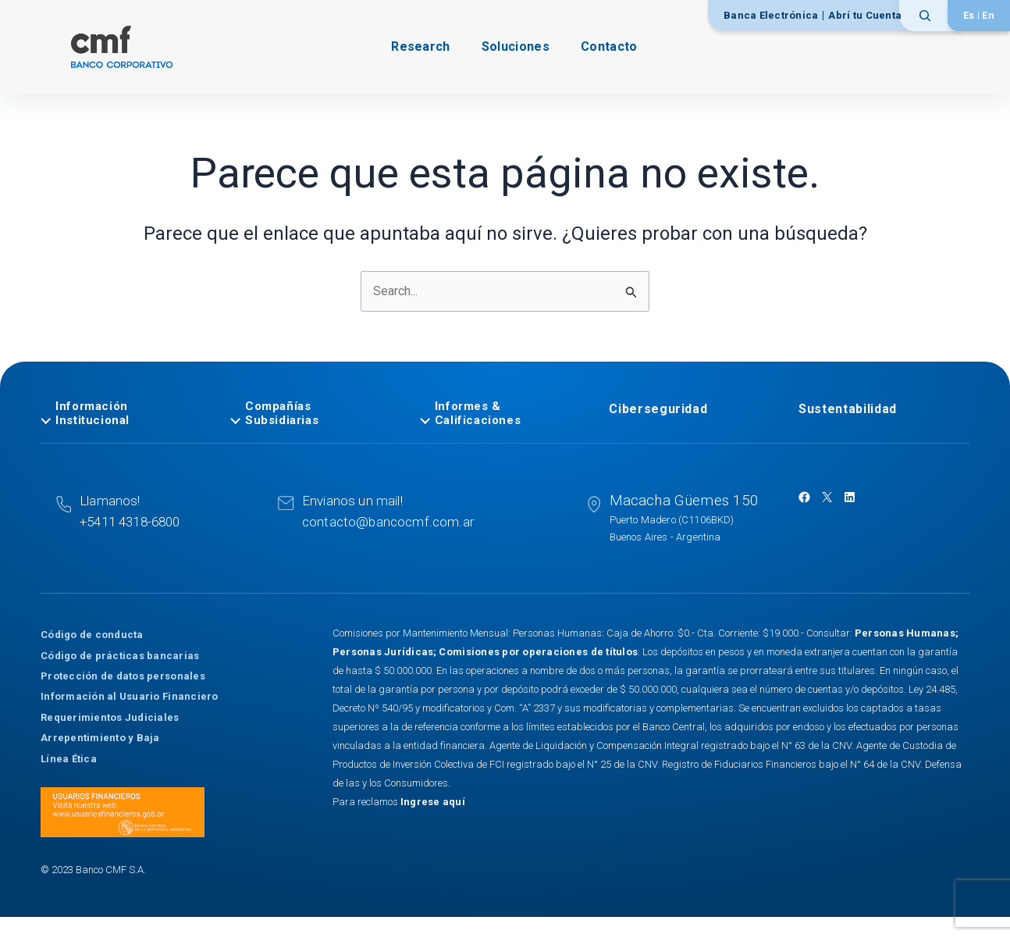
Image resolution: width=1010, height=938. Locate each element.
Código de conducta (92, 634)
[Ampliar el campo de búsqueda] (930, 15)
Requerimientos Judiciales (110, 716)
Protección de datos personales (123, 675)
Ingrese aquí (432, 802)
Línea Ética (69, 758)
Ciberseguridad (658, 409)
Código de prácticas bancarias (120, 655)
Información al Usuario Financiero (130, 696)
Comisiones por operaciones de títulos (538, 652)
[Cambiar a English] (988, 15)
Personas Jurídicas (383, 652)
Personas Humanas (905, 633)
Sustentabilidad (847, 409)
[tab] (126, 414)
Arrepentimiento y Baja (100, 738)
